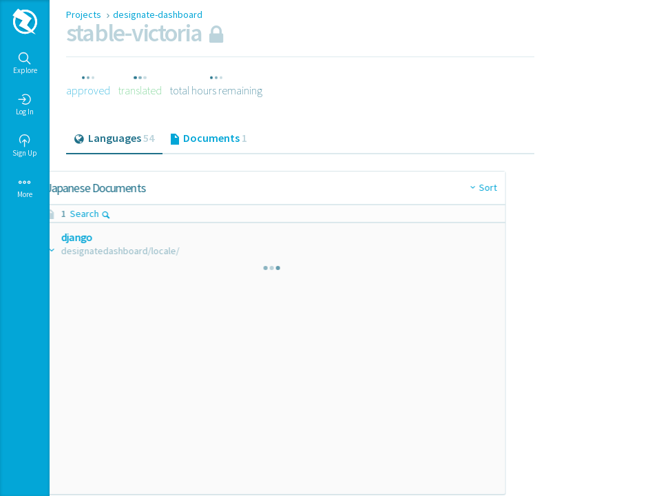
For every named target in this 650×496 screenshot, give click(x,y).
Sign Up (24, 146)
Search (123, 213)
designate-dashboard (157, 14)
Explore (25, 63)
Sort (283, 187)
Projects (84, 14)
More (24, 187)
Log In (25, 104)
